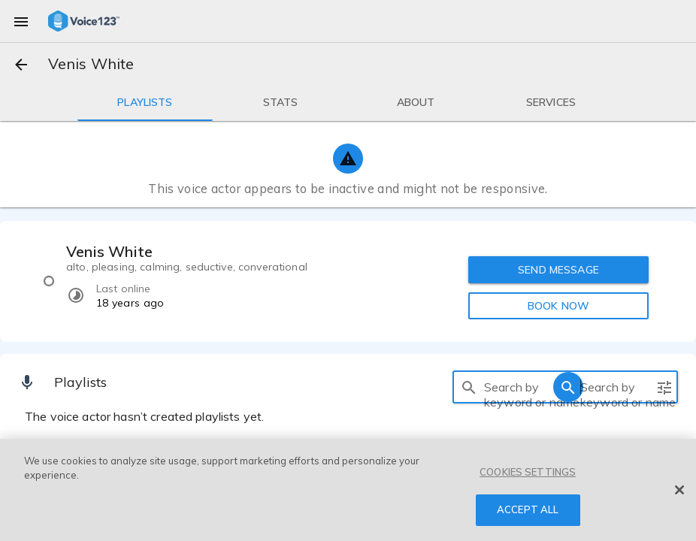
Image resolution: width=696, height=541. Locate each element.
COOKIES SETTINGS (528, 472)
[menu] (21, 21)
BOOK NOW (558, 306)
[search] (469, 387)
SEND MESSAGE (558, 270)
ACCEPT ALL (527, 509)
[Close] (679, 489)
